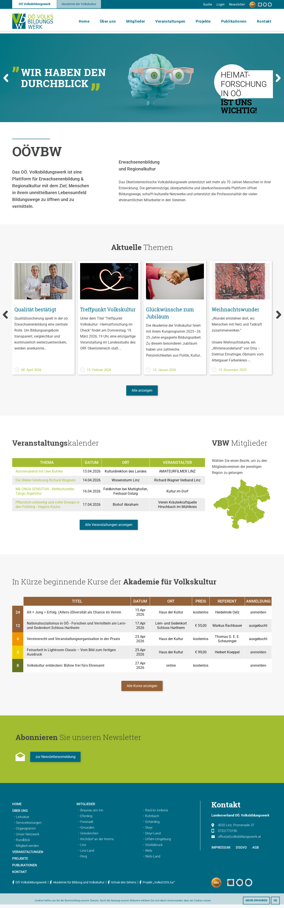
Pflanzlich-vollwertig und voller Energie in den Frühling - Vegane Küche (47, 505)
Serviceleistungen (28, 826)
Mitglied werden (27, 849)
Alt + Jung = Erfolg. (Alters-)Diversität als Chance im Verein (74, 615)
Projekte (205, 22)
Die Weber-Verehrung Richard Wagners (46, 481)
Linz (83, 848)
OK (275, 900)
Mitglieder (139, 22)
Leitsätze (22, 820)
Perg (83, 860)
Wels (148, 854)
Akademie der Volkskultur (79, 4)
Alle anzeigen (142, 391)
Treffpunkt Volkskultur (95, 313)
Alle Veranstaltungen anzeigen (108, 527)
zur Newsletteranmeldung (56, 760)
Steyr (149, 831)
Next (278, 78)
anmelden (258, 615)
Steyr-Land (153, 837)
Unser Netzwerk (27, 838)
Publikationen (235, 22)
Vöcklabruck (154, 848)
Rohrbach (152, 820)
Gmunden (87, 831)
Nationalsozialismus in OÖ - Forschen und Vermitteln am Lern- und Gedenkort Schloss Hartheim (76, 628)
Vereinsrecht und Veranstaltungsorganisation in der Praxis (73, 641)
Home (90, 22)
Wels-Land (152, 860)
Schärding (152, 825)
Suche (207, 4)
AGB (255, 851)
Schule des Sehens (123, 886)
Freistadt (86, 825)
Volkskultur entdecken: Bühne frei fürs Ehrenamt (65, 668)
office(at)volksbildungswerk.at (236, 840)
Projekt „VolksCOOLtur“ (159, 886)
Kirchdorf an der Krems (97, 843)
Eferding (86, 820)
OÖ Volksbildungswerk (34, 4)
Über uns (113, 22)
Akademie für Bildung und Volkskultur (79, 886)
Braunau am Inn (91, 814)
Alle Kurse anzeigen (142, 689)
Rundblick (23, 844)
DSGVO (241, 851)
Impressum (220, 851)
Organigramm (26, 832)
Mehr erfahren (256, 900)
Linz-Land (87, 854)
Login (221, 4)
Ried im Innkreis (156, 814)
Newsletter (237, 4)
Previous (5, 78)
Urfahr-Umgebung (158, 843)
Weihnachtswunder (236, 309)
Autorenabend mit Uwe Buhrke (39, 472)
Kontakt (264, 22)
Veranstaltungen (173, 22)
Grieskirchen (89, 837)
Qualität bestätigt (36, 309)
